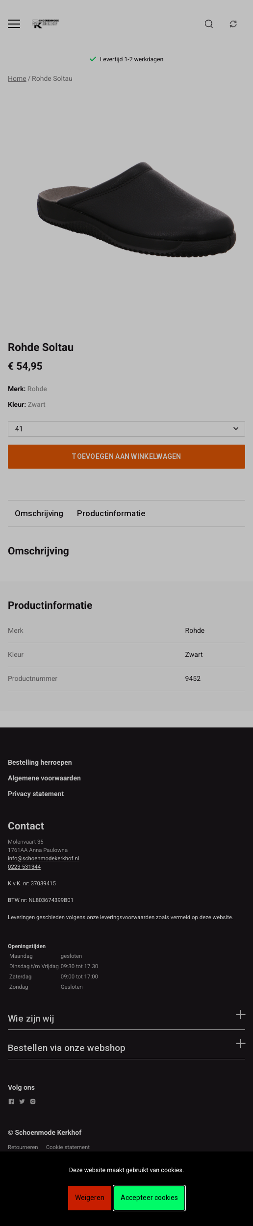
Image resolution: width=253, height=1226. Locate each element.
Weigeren (89, 1197)
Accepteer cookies (149, 1197)
